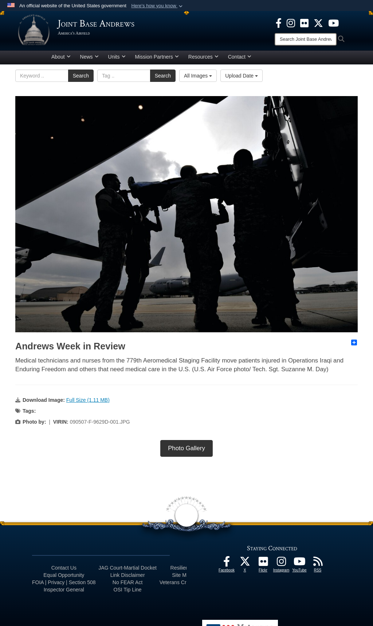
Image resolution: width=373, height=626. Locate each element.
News (89, 59)
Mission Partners (157, 59)
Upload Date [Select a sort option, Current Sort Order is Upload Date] (241, 78)
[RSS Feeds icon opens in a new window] (318, 566)
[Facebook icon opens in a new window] (279, 22)
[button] (157, 5)
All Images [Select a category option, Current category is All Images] (198, 78)
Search (81, 78)
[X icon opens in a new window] (318, 22)
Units (117, 59)
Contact (239, 59)
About (61, 59)
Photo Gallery (186, 450)
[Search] (306, 39)
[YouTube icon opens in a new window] (333, 22)
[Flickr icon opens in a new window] (304, 22)
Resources (203, 59)
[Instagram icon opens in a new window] (291, 22)
